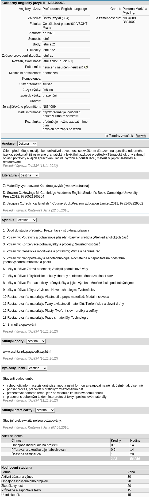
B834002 (129, 22)
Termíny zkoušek (121, 136)
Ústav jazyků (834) (56, 18)
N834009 (49, 107)
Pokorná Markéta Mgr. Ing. (135, 10)
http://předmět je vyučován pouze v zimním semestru (61, 114)
